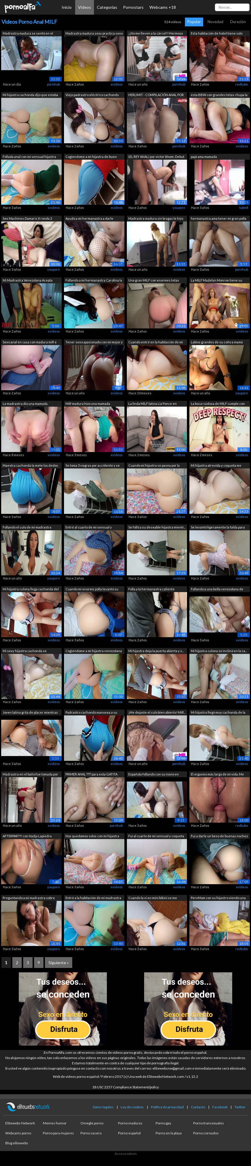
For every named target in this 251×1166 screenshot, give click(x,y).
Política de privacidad (167, 1107)
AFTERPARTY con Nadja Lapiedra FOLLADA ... (27, 836)
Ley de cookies (132, 1107)
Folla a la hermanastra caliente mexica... (151, 589)
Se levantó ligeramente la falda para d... (218, 527)
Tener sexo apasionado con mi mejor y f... (94, 342)
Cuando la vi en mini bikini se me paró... (152, 898)
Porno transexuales (208, 1123)
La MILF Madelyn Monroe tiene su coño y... (216, 280)
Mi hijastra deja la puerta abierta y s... (156, 651)
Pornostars (133, 7)
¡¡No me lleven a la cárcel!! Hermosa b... (155, 33)
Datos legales (103, 1107)
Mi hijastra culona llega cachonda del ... (31, 589)
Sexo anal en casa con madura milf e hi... (30, 342)
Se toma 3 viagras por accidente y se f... (92, 465)
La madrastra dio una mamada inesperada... (25, 404)
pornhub (53, 84)
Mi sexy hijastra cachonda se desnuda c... (25, 651)
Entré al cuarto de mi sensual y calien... (88, 527)
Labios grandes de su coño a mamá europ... (217, 342)
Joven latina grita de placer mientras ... (30, 712)
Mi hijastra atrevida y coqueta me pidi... (216, 465)
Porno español (129, 1133)
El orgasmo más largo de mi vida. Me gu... (217, 774)
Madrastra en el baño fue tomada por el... (30, 774)
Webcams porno (18, 1133)
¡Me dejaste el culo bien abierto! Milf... (156, 712)
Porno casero (91, 1133)
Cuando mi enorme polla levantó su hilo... (91, 589)
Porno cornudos (206, 1133)
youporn (179, 207)
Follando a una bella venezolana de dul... (217, 589)
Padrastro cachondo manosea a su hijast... (91, 712)
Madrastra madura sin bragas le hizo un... (155, 219)
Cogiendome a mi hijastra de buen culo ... (91, 157)
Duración (238, 21)
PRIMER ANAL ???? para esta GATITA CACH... (91, 774)
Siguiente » (58, 962)
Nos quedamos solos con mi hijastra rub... (92, 836)
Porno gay (163, 1123)
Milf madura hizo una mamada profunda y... (87, 404)
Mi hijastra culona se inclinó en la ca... (219, 651)
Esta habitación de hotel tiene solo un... (216, 33)
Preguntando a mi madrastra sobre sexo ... (29, 898)
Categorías (107, 7)
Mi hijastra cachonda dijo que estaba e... (30, 95)
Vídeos (84, 7)
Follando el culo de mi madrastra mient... (27, 527)
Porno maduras (130, 1123)
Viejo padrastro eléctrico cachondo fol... (92, 95)
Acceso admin (125, 1153)
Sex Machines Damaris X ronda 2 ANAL (27, 219)
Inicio (67, 7)
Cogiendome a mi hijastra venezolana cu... (93, 651)
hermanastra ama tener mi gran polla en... (218, 219)
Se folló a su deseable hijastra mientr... (157, 527)
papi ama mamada (204, 156)
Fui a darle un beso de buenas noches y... (219, 836)
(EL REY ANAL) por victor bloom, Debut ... (156, 157)
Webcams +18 (162, 7)
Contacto (198, 1107)
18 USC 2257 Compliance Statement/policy (125, 1087)
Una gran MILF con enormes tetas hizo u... (153, 280)
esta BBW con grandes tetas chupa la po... (219, 95)
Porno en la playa (169, 1133)
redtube (241, 84)
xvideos (117, 84)
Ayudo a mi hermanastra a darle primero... (89, 219)
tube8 (243, 207)
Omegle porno (91, 1123)
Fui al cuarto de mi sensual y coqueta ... (156, 836)
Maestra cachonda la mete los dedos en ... (30, 465)
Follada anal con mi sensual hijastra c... (29, 157)
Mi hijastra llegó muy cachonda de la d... (218, 712)
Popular (194, 21)
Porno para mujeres (58, 1133)
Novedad (215, 21)
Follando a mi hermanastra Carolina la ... (93, 280)
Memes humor (55, 1123)
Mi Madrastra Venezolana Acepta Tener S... (28, 280)
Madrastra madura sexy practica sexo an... (94, 33)
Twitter (240, 1107)
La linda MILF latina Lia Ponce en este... (152, 404)
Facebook (220, 1107)
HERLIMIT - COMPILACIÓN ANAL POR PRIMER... (156, 95)
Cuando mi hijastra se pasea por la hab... (154, 465)
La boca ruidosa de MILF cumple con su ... (218, 404)
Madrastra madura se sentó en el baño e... (28, 33)
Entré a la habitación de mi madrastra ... (93, 898)
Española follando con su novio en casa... (153, 774)
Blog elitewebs (16, 1143)
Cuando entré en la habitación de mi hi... (155, 342)
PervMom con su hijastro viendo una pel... (218, 898)
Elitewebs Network (20, 1123)
